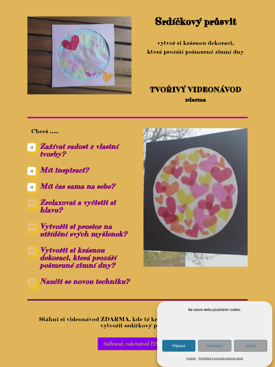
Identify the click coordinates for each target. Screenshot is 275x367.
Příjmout (179, 346)
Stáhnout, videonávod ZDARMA (137, 344)
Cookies (191, 359)
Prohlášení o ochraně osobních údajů (220, 359)
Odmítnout (215, 346)
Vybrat (250, 346)
